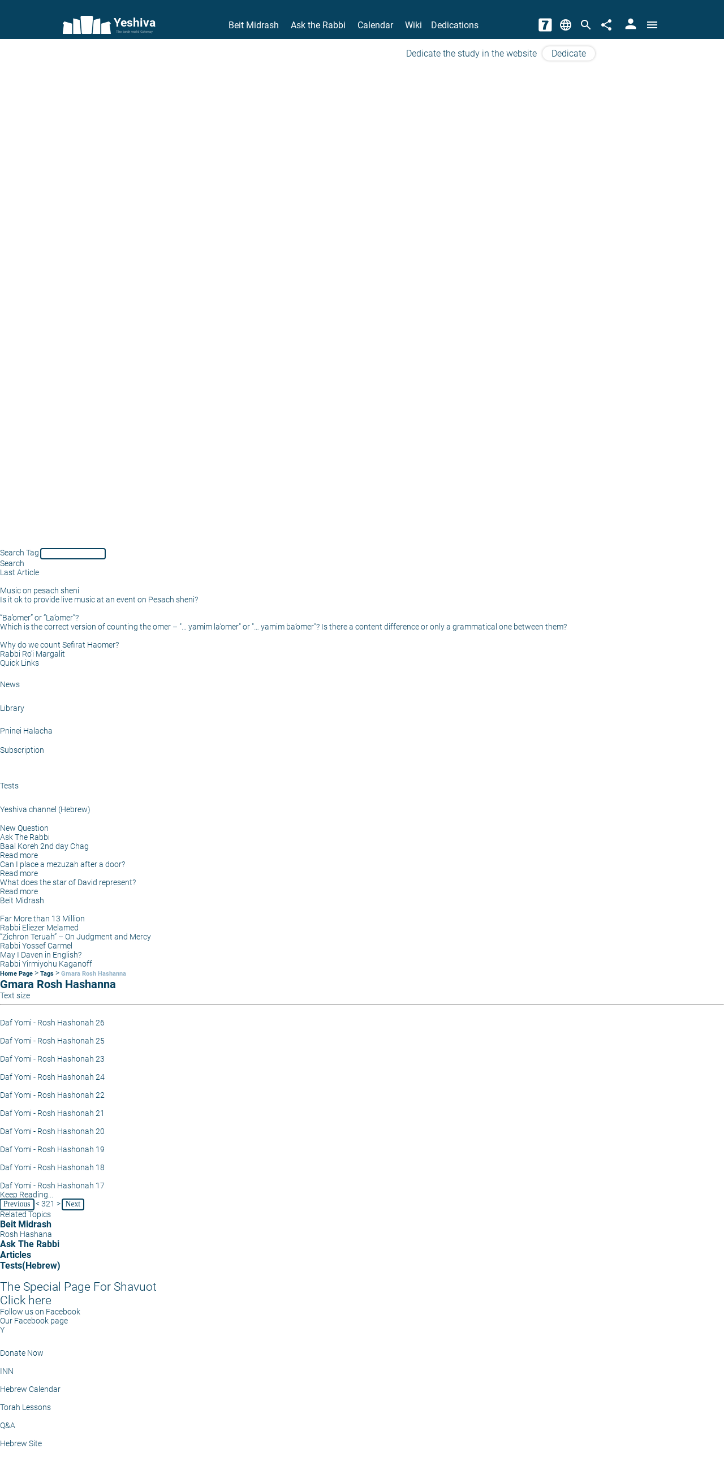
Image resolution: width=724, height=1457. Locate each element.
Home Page (16, 973)
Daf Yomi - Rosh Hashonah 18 (52, 1167)
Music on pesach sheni (39, 590)
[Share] (606, 25)
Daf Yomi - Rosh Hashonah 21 (52, 1113)
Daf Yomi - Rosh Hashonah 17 (52, 1185)
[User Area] (631, 25)
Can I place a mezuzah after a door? (62, 864)
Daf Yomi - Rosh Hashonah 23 (52, 1058)
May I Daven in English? (40, 954)
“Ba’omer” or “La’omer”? (39, 617)
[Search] (586, 25)
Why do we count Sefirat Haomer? (59, 644)
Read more (19, 855)
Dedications (455, 25)
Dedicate (568, 53)
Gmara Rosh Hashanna (93, 973)
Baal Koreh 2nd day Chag (44, 846)
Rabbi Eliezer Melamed (39, 927)
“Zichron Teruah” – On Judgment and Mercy (75, 936)
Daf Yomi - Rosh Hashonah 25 (52, 1040)
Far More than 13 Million (42, 918)
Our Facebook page (34, 1320)
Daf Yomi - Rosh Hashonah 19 (52, 1149)
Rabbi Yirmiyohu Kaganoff (46, 963)
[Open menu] (652, 25)
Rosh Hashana (26, 1234)
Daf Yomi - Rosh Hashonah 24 (52, 1076)
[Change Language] (565, 25)
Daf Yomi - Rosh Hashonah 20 (52, 1131)
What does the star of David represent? (68, 882)
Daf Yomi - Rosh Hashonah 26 (52, 1022)
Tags (47, 973)
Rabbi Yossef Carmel (36, 945)
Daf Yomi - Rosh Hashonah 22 (52, 1095)
